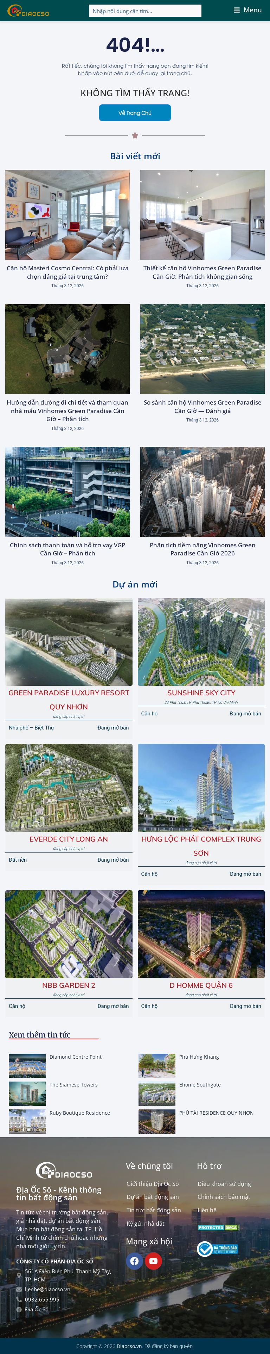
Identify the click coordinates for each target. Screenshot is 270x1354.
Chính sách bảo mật (224, 1197)
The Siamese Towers (74, 1084)
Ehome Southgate (200, 1084)
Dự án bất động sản (153, 1197)
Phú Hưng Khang (199, 1056)
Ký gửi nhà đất (146, 1224)
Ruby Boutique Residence (80, 1112)
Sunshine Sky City (201, 692)
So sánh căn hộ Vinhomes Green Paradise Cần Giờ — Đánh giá (203, 406)
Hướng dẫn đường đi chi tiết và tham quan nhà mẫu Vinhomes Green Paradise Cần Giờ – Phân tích (67, 410)
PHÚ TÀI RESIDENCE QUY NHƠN (216, 1112)
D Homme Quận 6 (201, 985)
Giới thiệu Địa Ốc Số (153, 1184)
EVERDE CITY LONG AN (69, 839)
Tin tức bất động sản (154, 1210)
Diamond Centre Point (76, 1056)
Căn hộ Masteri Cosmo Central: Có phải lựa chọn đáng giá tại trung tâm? (68, 272)
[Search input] (145, 10)
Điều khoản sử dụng (224, 1184)
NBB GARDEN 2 (68, 985)
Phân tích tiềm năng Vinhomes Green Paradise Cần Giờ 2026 (203, 549)
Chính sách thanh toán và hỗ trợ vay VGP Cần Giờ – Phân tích (67, 549)
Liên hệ (207, 1210)
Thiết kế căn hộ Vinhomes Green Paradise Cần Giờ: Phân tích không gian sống (202, 272)
